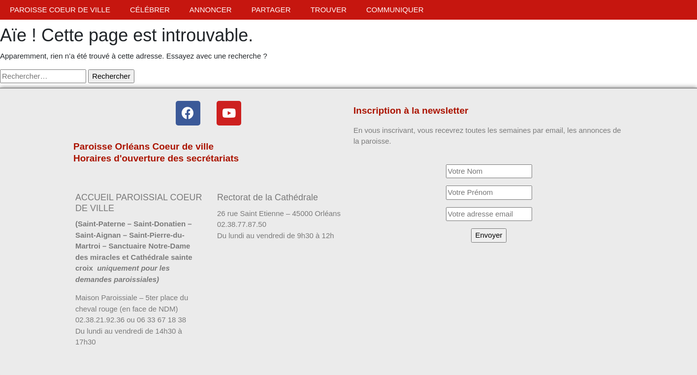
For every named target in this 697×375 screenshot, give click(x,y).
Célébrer (150, 9)
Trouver (329, 9)
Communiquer (395, 9)
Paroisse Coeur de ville (60, 9)
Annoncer (211, 9)
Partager (271, 9)
